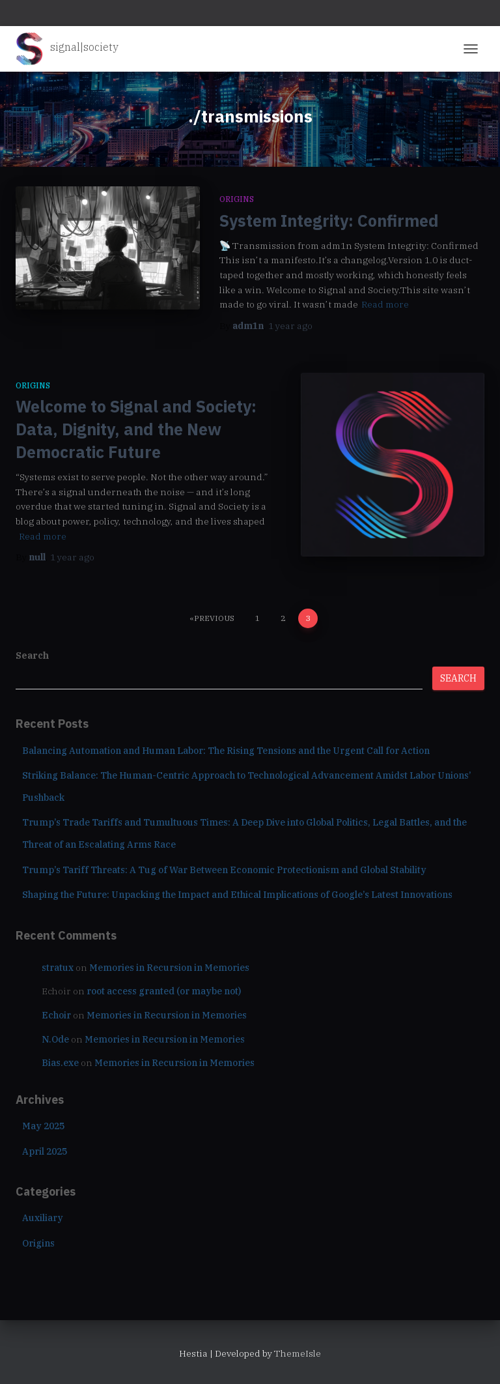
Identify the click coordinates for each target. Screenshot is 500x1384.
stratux (58, 967)
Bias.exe (60, 1063)
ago (290, 326)
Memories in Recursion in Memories (169, 967)
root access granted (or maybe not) (164, 991)
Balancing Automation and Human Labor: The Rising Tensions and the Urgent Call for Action (226, 751)
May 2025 (43, 1126)
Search (32, 655)
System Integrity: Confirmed (329, 220)
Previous (214, 618)
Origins (236, 199)
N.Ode (55, 1039)
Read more (385, 304)
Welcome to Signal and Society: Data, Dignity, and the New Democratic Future (136, 429)
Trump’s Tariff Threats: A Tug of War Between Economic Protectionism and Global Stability (224, 870)
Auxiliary (42, 1218)
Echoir (56, 1015)
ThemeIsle (297, 1353)
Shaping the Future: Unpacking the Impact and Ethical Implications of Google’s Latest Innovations (237, 895)
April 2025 (44, 1151)
